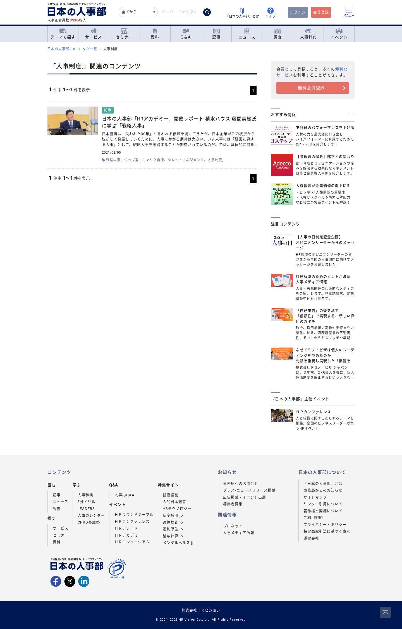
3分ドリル (86, 502)
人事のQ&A (124, 495)
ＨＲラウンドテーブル (134, 514)
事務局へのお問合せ (240, 483)
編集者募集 (233, 504)
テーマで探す (62, 33)
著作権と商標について (323, 511)
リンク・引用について (323, 504)
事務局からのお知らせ (323, 490)
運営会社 (311, 538)
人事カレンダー (91, 515)
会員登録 (321, 12)
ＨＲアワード (126, 528)
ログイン (298, 12)
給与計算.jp (173, 536)
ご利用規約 (313, 517)
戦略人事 (113, 160)
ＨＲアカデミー (128, 535)
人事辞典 (308, 34)
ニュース (247, 34)
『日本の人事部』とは (323, 483)
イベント (339, 34)
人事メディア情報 (238, 533)
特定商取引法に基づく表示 (326, 531)
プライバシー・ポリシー (324, 524)
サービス (93, 34)
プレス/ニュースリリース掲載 (249, 490)
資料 (155, 34)
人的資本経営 (174, 502)
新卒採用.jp (173, 515)
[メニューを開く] (349, 13)
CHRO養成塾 (89, 522)
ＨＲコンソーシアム (132, 542)
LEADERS (86, 509)
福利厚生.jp (173, 529)
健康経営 (170, 495)
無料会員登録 (311, 87)
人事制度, (215, 160)
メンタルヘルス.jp (179, 543)
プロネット (233, 526)
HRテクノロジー (177, 509)
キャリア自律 (153, 160)
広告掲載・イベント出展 (244, 497)
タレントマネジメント (186, 160)
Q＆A (186, 34)
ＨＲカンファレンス (132, 521)
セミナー (124, 34)
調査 (278, 34)
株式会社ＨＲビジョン (201, 610)
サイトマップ (315, 497)
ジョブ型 (131, 160)
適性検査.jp (173, 522)
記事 (216, 34)
